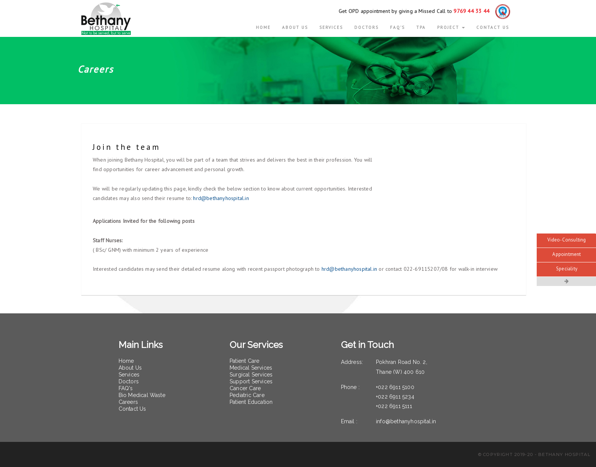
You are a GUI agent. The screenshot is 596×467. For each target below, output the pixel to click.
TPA (421, 27)
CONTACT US (492, 27)
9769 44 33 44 (471, 11)
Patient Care (244, 361)
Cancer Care (245, 388)
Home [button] (263, 27)
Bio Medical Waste (142, 395)
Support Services (251, 381)
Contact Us (132, 409)
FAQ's (397, 27)
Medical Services (251, 368)
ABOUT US (295, 27)
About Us (130, 368)
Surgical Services (251, 375)
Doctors (366, 27)
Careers (128, 402)
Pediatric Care (247, 395)
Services (331, 27)
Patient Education (251, 402)
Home (126, 361)
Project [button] (451, 27)
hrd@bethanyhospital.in (221, 198)
